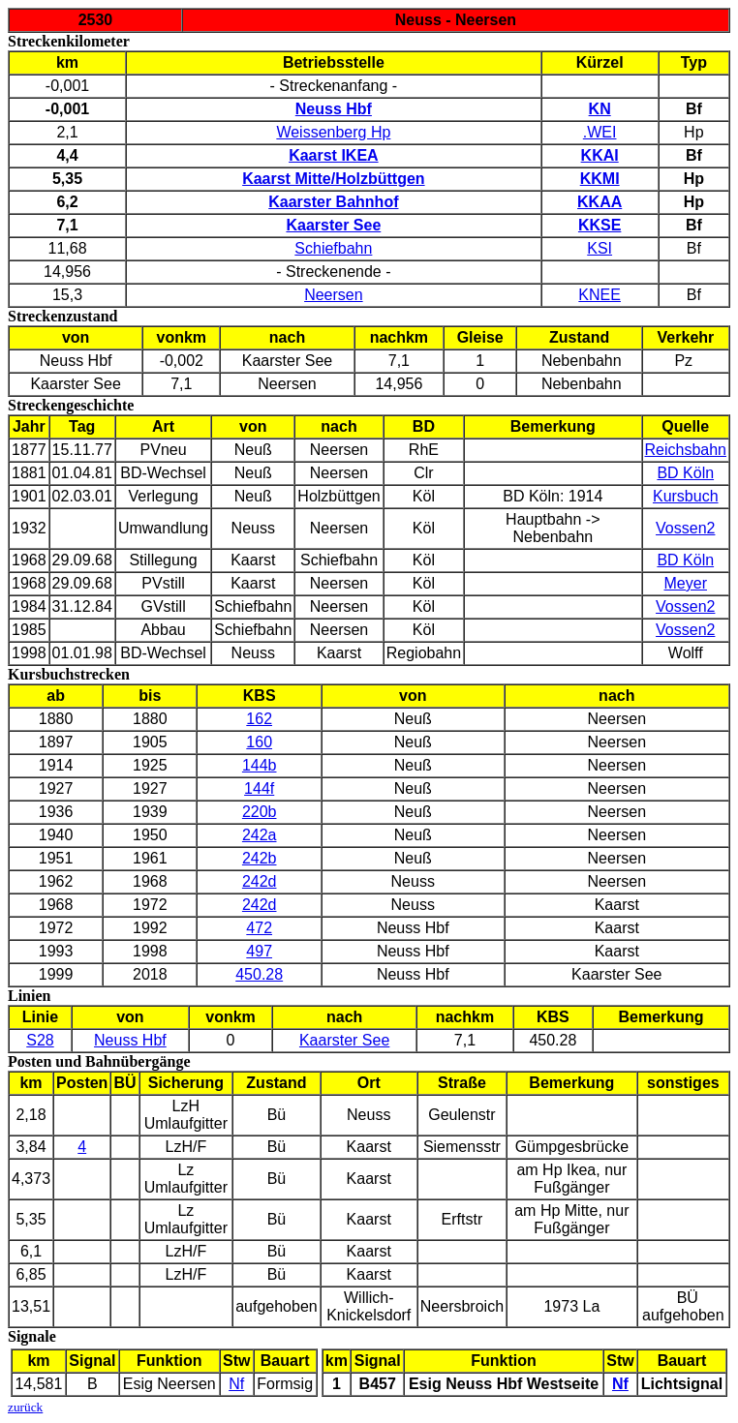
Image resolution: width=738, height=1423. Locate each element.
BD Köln (685, 473)
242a (259, 835)
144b (259, 765)
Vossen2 (685, 528)
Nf (236, 1384)
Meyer (685, 583)
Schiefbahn (333, 248)
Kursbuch (686, 496)
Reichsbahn (686, 449)
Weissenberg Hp (333, 132)
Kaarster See (344, 1040)
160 (259, 742)
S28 (39, 1040)
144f (259, 788)
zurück (25, 1407)
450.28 (259, 974)
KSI (599, 248)
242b (259, 858)
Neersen (333, 295)
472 (259, 928)
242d (259, 881)
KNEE (599, 295)
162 (259, 719)
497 (259, 951)
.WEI (600, 132)
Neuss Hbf (130, 1040)
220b (259, 811)
